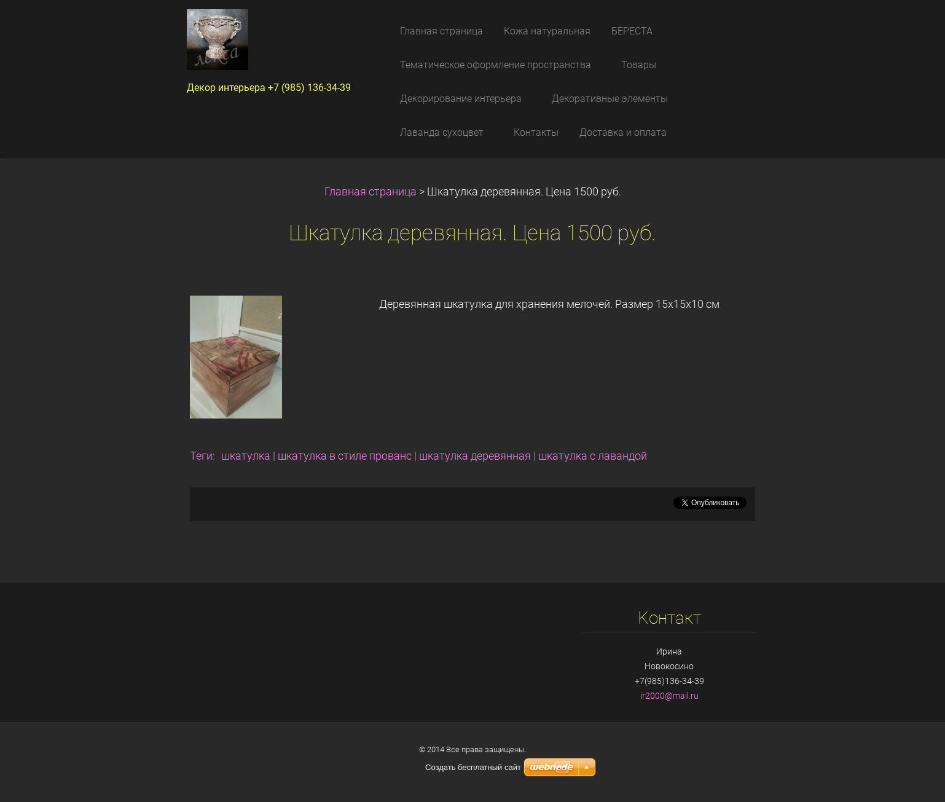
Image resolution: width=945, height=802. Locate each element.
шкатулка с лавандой (592, 456)
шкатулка (245, 456)
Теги (201, 456)
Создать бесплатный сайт (473, 767)
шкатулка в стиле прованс (345, 456)
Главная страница (370, 192)
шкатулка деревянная (475, 456)
